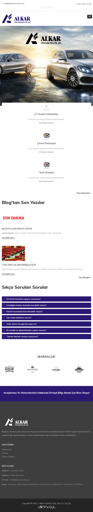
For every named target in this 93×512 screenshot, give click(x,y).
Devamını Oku (8, 238)
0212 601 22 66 (83, 4)
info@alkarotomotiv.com (13, 3)
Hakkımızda (7, 449)
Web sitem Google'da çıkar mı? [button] (22, 324)
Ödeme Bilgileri (8, 456)
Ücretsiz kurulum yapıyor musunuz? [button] (24, 299)
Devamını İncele (46, 123)
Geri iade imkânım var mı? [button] (19, 317)
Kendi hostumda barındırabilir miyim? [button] (25, 311)
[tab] (46, 299)
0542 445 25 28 (17, 475)
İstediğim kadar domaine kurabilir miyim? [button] (27, 305)
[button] (89, 16)
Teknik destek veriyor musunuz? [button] (22, 336)
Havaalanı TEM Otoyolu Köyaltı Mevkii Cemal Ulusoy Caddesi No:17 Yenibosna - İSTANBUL (45, 484)
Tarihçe (5, 453)
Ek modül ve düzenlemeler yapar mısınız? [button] (26, 330)
